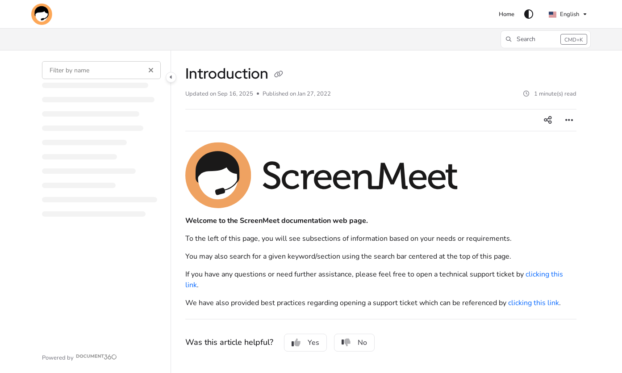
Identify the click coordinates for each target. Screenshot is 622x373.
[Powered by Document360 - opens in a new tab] (79, 356)
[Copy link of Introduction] (278, 75)
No (354, 343)
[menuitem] (506, 14)
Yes (305, 343)
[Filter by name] (101, 70)
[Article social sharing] (548, 120)
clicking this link (533, 303)
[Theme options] (529, 14)
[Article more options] (569, 120)
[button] (41, 14)
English (564, 14)
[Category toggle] (171, 77)
